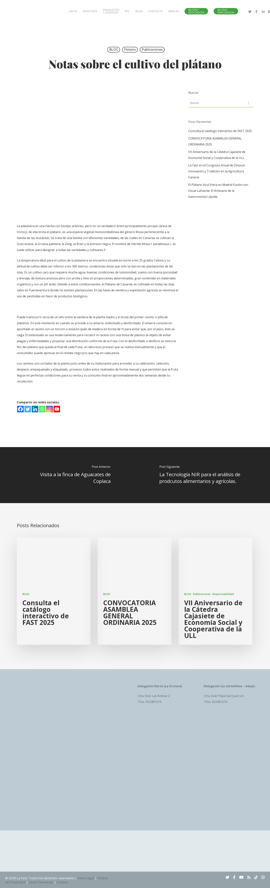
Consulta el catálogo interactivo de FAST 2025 (220, 131)
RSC (127, 11)
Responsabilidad (223, 594)
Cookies (62, 882)
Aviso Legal (85, 878)
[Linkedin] (35, 409)
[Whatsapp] (42, 409)
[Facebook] (20, 409)
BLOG (139, 11)
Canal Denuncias (41, 882)
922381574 (153, 702)
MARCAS (173, 11)
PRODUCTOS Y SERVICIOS (111, 11)
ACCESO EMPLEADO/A (225, 11)
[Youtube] (57, 409)
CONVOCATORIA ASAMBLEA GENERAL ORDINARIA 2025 (215, 141)
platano (130, 49)
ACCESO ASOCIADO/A (196, 11)
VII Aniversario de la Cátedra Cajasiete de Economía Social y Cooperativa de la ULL (216, 155)
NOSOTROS (90, 11)
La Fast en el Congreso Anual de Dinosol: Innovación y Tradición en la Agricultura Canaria (216, 171)
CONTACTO (155, 11)
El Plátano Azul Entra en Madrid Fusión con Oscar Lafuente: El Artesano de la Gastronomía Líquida (218, 191)
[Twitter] (27, 409)
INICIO (73, 11)
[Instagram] (49, 409)
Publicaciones (152, 49)
